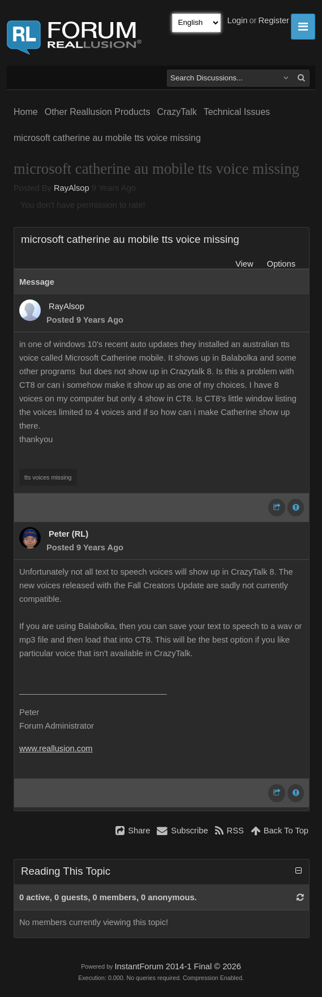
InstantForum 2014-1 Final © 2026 (177, 966)
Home (26, 112)
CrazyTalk (176, 112)
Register (273, 20)
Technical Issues (237, 112)
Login (237, 20)
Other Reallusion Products (98, 112)
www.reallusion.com (56, 748)
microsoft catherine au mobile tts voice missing (107, 138)
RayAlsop (71, 187)
